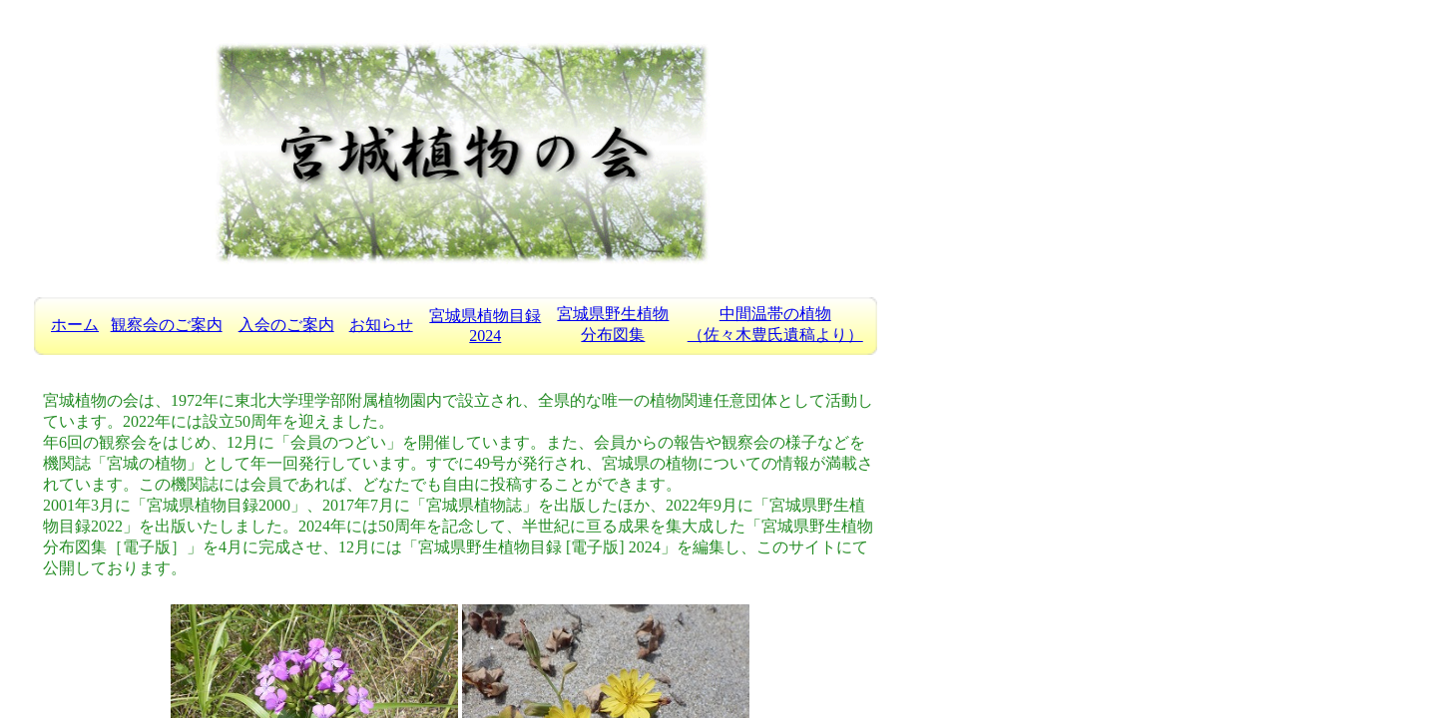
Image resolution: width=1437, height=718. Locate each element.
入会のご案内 (286, 324)
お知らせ (381, 324)
